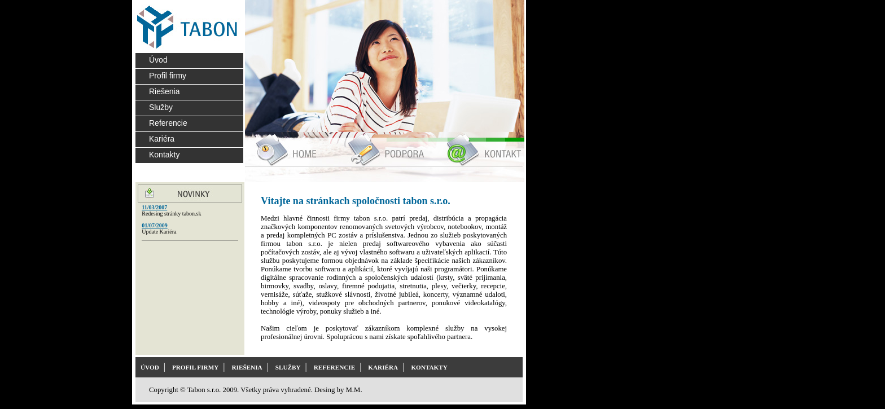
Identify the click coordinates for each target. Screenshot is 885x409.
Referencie (168, 122)
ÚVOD (150, 367)
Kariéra (161, 138)
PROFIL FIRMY (195, 367)
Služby (161, 107)
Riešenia (164, 91)
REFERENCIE (334, 367)
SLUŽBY (288, 367)
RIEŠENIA (246, 367)
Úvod (158, 59)
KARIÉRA (383, 367)
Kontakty (164, 154)
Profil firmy (167, 75)
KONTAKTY (429, 367)
